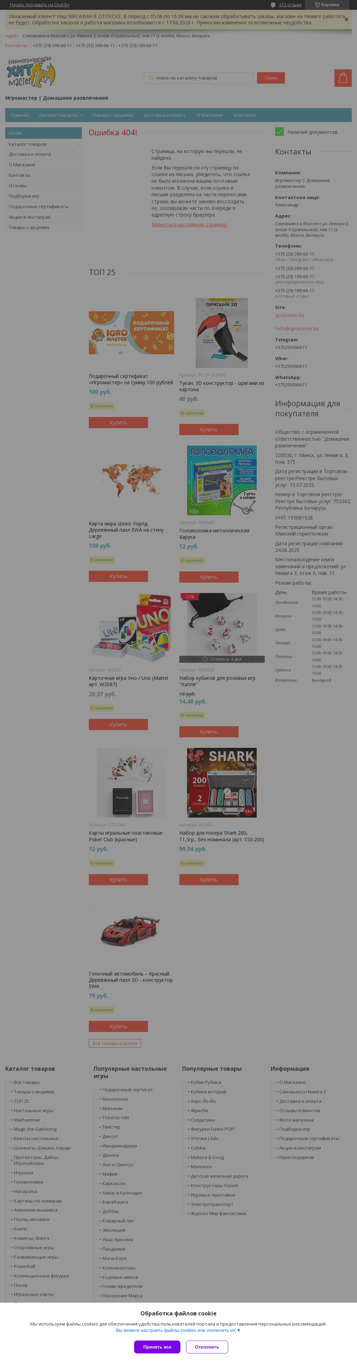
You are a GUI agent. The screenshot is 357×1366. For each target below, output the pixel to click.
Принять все (157, 1347)
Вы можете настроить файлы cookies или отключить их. (176, 1331)
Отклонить (208, 1347)
